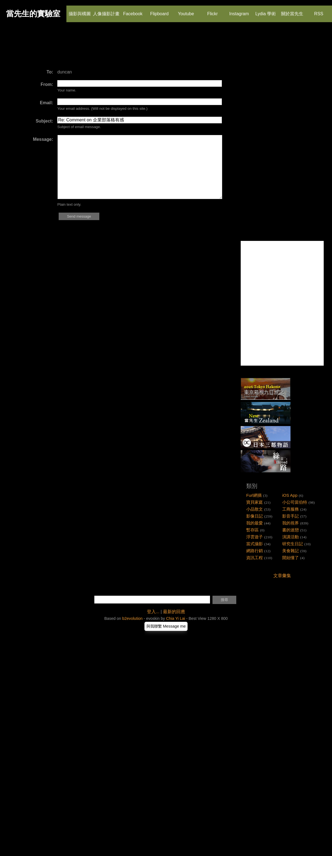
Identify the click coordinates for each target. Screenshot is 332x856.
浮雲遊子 (254, 536)
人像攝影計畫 (106, 11)
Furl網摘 (254, 495)
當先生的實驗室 (33, 13)
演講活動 (290, 536)
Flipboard (159, 11)
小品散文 (254, 509)
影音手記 (290, 516)
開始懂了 (290, 557)
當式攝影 (254, 543)
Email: (46, 102)
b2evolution (132, 618)
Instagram (239, 11)
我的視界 (290, 523)
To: (49, 72)
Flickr (212, 11)
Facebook (132, 11)
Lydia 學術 (265, 11)
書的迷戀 (290, 530)
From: (47, 84)
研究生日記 (292, 543)
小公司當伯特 (294, 502)
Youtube (186, 11)
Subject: (44, 121)
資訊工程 (254, 557)
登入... (153, 611)
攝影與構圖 (80, 11)
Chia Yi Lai (175, 618)
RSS (318, 11)
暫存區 (252, 530)
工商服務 (290, 509)
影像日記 (254, 516)
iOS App (289, 495)
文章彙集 (282, 575)
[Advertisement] (109, 48)
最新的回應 (174, 611)
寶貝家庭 (254, 502)
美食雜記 (290, 550)
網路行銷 (254, 550)
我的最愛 (254, 523)
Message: (43, 139)
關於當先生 (292, 11)
